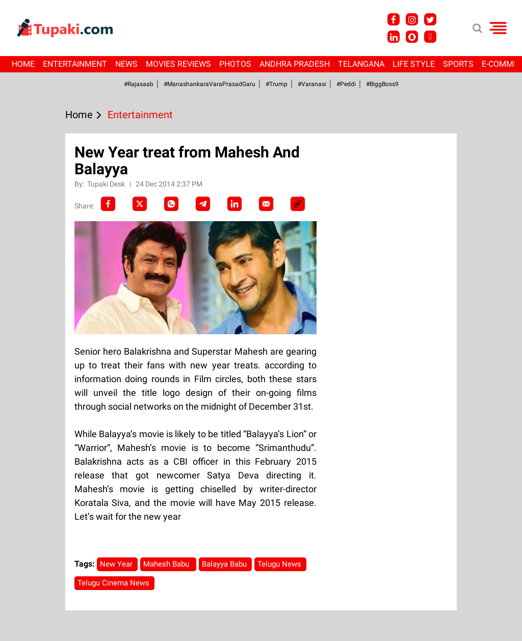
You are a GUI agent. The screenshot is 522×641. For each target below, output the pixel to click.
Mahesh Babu (168, 564)
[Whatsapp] (171, 203)
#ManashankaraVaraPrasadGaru (209, 84)
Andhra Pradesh (294, 64)
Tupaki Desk (106, 184)
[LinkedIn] (234, 203)
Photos (235, 64)
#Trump (277, 84)
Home (23, 64)
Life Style (414, 64)
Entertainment (75, 64)
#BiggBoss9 (382, 84)
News (126, 64)
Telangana (361, 64)
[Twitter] (139, 203)
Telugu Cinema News (114, 582)
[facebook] (108, 203)
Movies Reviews (178, 64)
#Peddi (346, 84)
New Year (117, 564)
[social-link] (297, 203)
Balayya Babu (225, 564)
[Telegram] (203, 203)
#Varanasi (312, 84)
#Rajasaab (138, 84)
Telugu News (280, 564)
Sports (458, 64)
